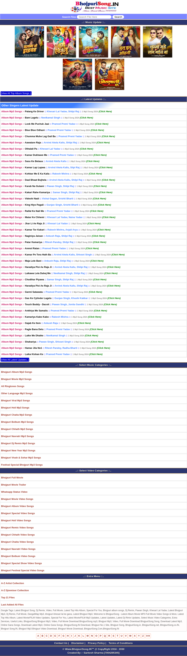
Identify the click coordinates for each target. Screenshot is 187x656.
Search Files (93, 17)
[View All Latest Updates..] (15, 359)
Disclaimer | (78, 643)
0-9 (148, 635)
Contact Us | (61, 643)
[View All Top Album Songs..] (16, 93)
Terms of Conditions (121, 643)
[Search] (118, 17)
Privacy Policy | (97, 643)
